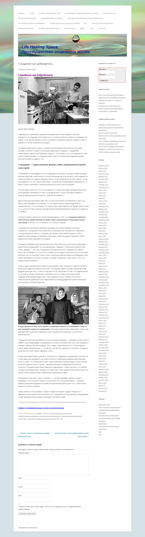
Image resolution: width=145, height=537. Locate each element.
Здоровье (102, 413)
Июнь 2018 (102, 293)
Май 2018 (102, 296)
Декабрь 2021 (103, 179)
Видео (82, 28)
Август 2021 (103, 190)
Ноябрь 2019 (103, 247)
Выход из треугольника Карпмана (111, 95)
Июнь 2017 (102, 326)
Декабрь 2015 (103, 375)
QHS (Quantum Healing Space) (102, 23)
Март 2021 (102, 204)
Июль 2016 (102, 356)
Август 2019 (103, 255)
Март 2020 (102, 236)
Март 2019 (102, 269)
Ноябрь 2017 (103, 312)
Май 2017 (102, 328)
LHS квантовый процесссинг (49, 13)
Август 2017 (103, 320)
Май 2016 (102, 361)
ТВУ (58, 419)
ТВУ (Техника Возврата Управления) (31, 23)
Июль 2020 (102, 225)
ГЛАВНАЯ (21, 13)
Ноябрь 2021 (103, 182)
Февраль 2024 (104, 165)
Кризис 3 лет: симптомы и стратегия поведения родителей (111, 127)
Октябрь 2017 (103, 315)
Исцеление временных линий (71, 416)
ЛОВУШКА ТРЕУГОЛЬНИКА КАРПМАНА (112, 98)
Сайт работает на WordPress (27, 527)
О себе (31, 13)
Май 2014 (102, 386)
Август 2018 (103, 288)
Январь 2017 (103, 339)
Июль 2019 (102, 258)
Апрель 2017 (103, 331)
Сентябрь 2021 (104, 187)
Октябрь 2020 (103, 217)
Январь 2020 (103, 242)
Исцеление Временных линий (52, 18)
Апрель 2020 (103, 233)
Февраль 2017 (104, 337)
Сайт (20, 495)
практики (102, 421)
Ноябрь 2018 (103, 280)
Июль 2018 (102, 290)
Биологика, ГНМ (104, 405)
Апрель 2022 (103, 168)
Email (20, 487)
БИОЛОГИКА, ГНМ (109, 13)
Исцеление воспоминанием (50, 416)
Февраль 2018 (104, 304)
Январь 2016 (103, 372)
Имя (20, 478)
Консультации (69, 28)
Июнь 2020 (102, 228)
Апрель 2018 (103, 299)
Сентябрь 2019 (104, 252)
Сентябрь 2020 (104, 220)
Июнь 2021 (102, 195)
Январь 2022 (103, 176)
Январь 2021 (103, 209)
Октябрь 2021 (103, 184)
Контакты (102, 28)
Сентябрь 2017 (104, 318)
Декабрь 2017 (103, 309)
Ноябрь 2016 (103, 345)
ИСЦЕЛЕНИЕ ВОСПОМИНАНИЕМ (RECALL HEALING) (81, 13)
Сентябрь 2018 (104, 285)
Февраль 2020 (104, 239)
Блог (91, 28)
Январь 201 (103, 391)
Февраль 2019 (104, 271)
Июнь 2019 (102, 261)
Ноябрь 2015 (103, 377)
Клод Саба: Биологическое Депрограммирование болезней (112, 135)
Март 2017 (102, 334)
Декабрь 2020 (103, 212)
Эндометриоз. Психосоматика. (110, 106)
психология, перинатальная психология (41, 419)
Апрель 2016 (103, 364)
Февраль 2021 (104, 206)
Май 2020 (102, 231)
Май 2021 (102, 198)
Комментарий (24, 453)
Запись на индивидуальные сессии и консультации (41, 408)
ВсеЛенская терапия (25, 28)
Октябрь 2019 (103, 250)
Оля (100, 141)
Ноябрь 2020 (103, 214)
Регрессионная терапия (27, 18)
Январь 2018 (103, 307)
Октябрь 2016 (103, 347)
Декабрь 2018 (103, 277)
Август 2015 (103, 383)
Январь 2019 (103, 274)
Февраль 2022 (104, 174)
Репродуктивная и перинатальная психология (85, 18)
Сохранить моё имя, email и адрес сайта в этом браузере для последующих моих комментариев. (49, 507)
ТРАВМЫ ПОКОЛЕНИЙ (115, 146)
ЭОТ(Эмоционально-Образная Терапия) (65, 23)
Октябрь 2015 (103, 380)
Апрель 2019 (103, 266)
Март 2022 (102, 171)
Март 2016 (102, 367)
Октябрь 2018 (103, 282)
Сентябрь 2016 (104, 350)
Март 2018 (102, 301)
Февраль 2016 (104, 369)
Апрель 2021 (103, 201)
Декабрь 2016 (103, 342)
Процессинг (22, 419)
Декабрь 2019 (103, 244)
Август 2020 (103, 223)
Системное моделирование (48, 28)
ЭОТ (61, 419)
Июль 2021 (102, 193)
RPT (86, 23)
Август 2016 (103, 353)
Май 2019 (102, 263)
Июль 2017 (102, 323)
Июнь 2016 (102, 358)
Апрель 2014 (103, 388)
